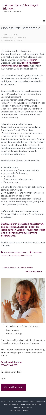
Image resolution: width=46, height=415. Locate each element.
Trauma (16, 255)
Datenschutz (15, 410)
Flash (28, 404)
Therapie (14, 34)
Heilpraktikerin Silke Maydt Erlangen (28, 401)
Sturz (10, 255)
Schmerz (4, 255)
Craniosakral (37, 252)
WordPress (28, 407)
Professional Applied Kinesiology (14, 37)
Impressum (26, 410)
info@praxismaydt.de (11, 372)
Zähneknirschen (26, 255)
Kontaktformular (13, 387)
